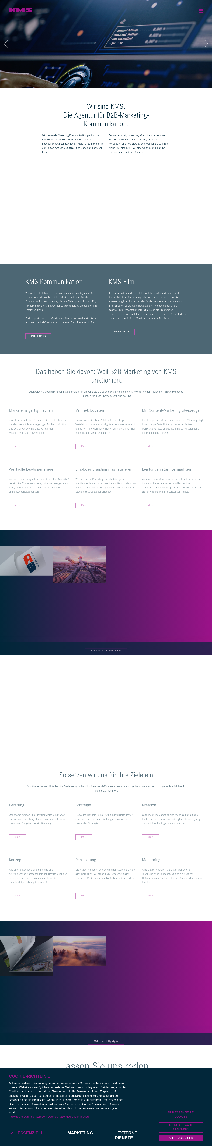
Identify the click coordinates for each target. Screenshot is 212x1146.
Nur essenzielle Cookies (181, 1114)
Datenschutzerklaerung (62, 1116)
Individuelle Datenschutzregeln (28, 1116)
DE (193, 10)
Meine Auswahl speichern (181, 1127)
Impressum (84, 1116)
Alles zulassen (181, 1138)
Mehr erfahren (38, 336)
